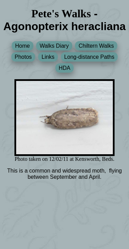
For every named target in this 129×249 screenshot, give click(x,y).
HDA (65, 68)
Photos (23, 57)
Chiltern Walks (96, 46)
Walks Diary (54, 46)
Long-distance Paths (89, 57)
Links (48, 57)
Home (22, 46)
